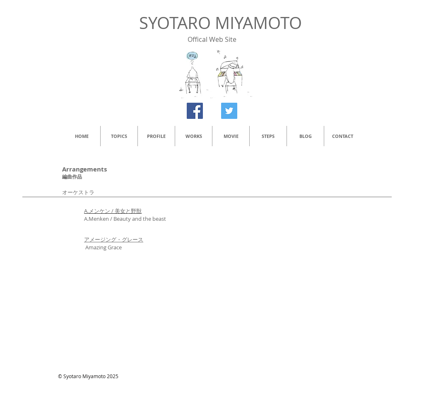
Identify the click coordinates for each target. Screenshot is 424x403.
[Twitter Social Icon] (229, 111)
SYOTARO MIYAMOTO (220, 23)
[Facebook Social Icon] (195, 111)
